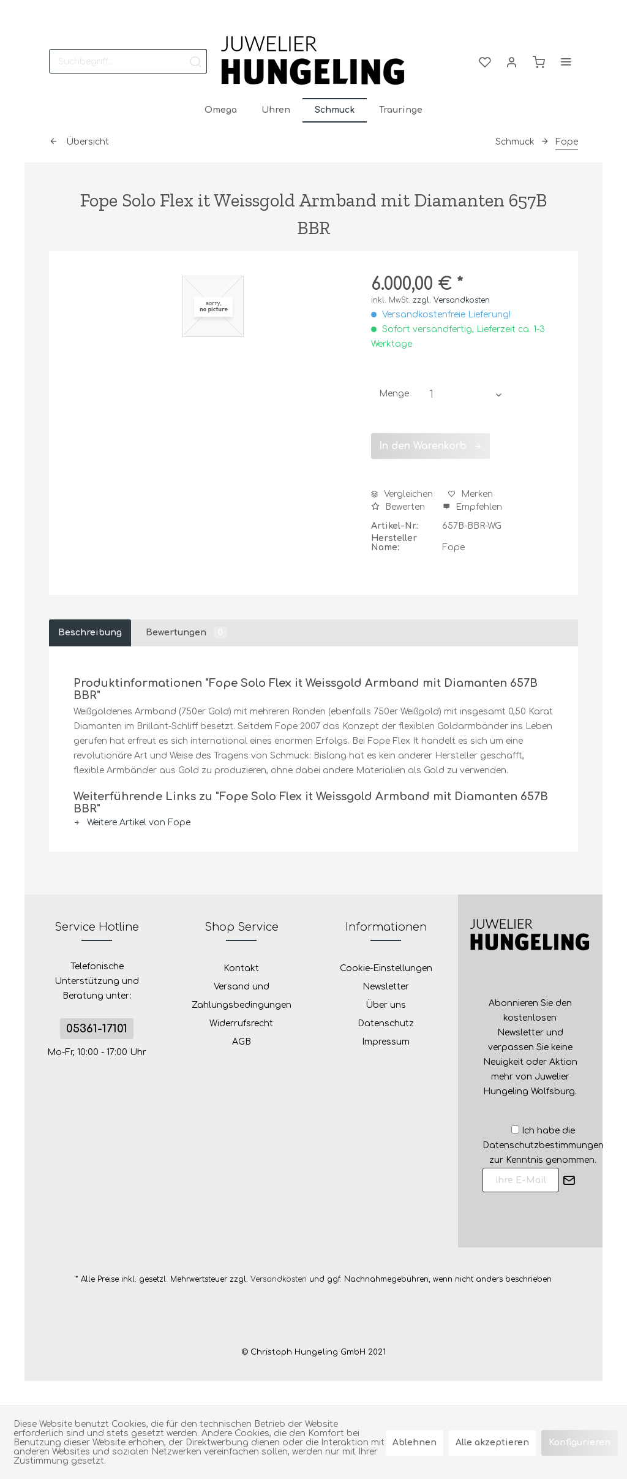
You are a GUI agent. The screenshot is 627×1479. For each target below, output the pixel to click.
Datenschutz (386, 1023)
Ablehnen (414, 1442)
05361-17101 (96, 1029)
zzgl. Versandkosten (451, 300)
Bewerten (399, 507)
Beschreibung (90, 632)
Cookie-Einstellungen (386, 968)
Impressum (386, 1041)
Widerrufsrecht (241, 1023)
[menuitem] (128, 61)
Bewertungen (186, 632)
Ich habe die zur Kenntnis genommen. (543, 1145)
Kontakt (241, 968)
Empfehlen (472, 507)
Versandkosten (278, 1279)
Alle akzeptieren (492, 1442)
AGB (241, 1041)
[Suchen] (195, 61)
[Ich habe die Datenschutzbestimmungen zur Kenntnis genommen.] (515, 1129)
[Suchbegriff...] (128, 61)
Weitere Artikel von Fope (131, 822)
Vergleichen (402, 494)
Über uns (386, 1005)
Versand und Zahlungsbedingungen (241, 996)
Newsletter (385, 986)
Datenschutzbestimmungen (543, 1145)
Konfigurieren (579, 1442)
